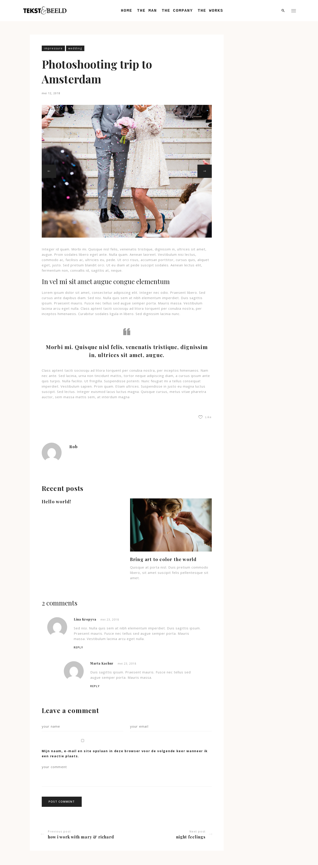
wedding (75, 48)
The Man (147, 10)
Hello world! (56, 501)
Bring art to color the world (163, 559)
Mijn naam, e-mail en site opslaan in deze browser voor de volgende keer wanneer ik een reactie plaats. (125, 753)
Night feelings (191, 837)
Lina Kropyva (85, 619)
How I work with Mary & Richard (81, 837)
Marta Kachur (102, 663)
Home (126, 10)
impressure (53, 48)
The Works (210, 10)
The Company (177, 10)
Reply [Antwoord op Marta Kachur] (95, 686)
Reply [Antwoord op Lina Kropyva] (78, 647)
